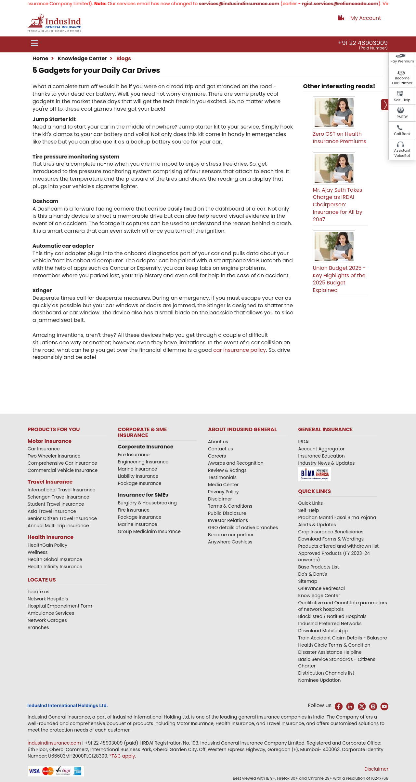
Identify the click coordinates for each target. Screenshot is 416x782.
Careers (217, 456)
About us (218, 441)
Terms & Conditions (230, 506)
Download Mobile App (323, 630)
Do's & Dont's (312, 574)
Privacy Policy (223, 491)
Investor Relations (228, 520)
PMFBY (402, 116)
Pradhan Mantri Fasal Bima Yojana (337, 517)
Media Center (223, 484)
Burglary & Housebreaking (147, 503)
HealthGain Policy (47, 545)
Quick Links (310, 503)
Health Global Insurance (56, 559)
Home (40, 58)
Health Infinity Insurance (56, 566)
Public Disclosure (227, 513)
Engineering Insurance (143, 462)
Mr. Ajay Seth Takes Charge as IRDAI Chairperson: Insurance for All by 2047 (337, 204)
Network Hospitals (48, 599)
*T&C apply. (122, 756)
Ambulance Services (51, 613)
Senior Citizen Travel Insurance (62, 518)
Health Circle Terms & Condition (334, 645)
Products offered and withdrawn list (338, 546)
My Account (365, 18)
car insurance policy (239, 350)
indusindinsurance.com (55, 743)
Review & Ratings (227, 470)
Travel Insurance (50, 482)
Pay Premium (402, 61)
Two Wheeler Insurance (54, 456)
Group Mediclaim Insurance (149, 531)
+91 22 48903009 (363, 43)
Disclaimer (220, 499)
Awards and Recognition (236, 463)
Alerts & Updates (317, 524)
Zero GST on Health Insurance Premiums (339, 137)
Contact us (220, 449)
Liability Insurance (138, 476)
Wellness (38, 552)
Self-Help (402, 100)
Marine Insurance (137, 469)
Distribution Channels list (326, 673)
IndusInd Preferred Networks (330, 623)
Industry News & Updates (326, 463)
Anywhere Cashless (230, 542)
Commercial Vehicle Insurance (63, 470)
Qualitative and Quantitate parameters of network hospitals (342, 605)
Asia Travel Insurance (52, 511)
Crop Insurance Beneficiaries (330, 531)
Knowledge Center (82, 58)
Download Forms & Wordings (331, 539)
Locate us (38, 591)
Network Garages (47, 620)
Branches (38, 627)
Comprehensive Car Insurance (62, 463)
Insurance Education (321, 456)
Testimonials (222, 477)
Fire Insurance (134, 454)
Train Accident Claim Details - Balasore (342, 638)
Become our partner (231, 534)
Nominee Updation (319, 680)
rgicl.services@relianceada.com (345, 3)
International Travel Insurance (61, 490)
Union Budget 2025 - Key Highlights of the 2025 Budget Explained (339, 279)
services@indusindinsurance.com (244, 3)
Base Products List (318, 567)
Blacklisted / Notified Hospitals (332, 616)
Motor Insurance (50, 441)
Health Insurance (50, 537)
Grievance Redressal (321, 588)
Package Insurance (140, 483)
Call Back (402, 133)
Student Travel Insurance (56, 504)
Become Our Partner (402, 80)
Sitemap (308, 581)
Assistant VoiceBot (402, 153)
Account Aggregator (321, 449)
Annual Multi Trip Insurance (58, 525)
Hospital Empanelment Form (60, 606)
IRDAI (304, 441)
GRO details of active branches (243, 527)
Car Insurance (44, 449)
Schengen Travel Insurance (58, 497)
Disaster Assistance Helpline (330, 652)
